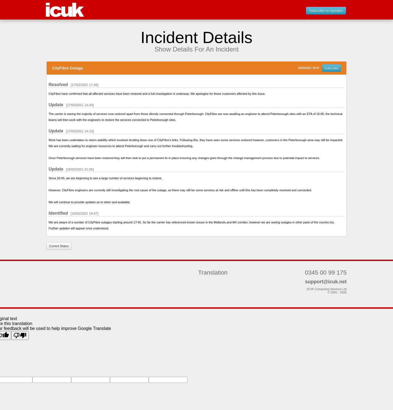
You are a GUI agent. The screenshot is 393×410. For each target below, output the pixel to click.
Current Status (59, 246)
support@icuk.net (326, 281)
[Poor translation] (20, 335)
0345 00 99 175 (326, 272)
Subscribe (331, 68)
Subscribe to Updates (326, 10)
